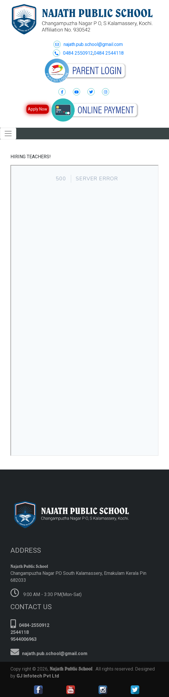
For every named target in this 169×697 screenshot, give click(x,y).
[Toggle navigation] (8, 133)
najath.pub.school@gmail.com (88, 44)
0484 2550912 (73, 53)
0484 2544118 (109, 53)
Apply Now (37, 109)
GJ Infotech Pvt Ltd (37, 676)
